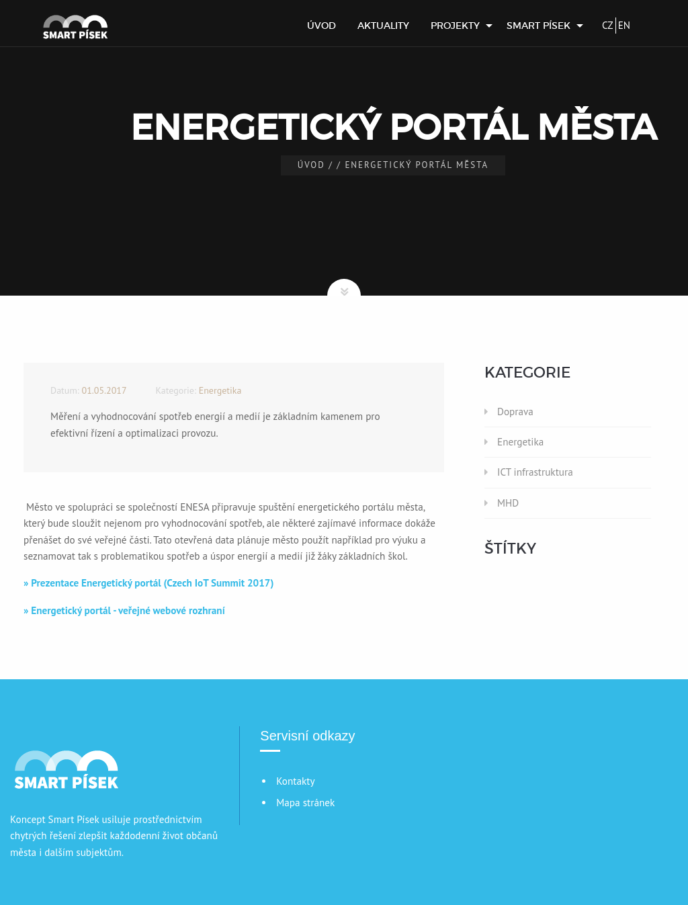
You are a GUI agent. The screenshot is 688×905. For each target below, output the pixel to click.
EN (624, 25)
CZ (607, 25)
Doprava (515, 411)
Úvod (321, 25)
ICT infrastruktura (535, 472)
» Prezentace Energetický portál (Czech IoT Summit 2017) (148, 582)
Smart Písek (538, 25)
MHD (508, 503)
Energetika (520, 441)
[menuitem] (321, 25)
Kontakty (295, 781)
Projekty (455, 25)
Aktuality (383, 25)
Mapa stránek (305, 802)
